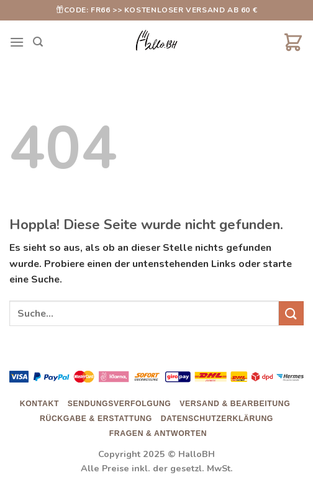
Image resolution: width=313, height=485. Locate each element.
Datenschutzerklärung (217, 418)
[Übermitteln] (291, 313)
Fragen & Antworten (158, 433)
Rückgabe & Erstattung (96, 418)
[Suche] (38, 42)
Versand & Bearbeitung (234, 403)
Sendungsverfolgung (119, 403)
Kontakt (39, 403)
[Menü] (16, 42)
